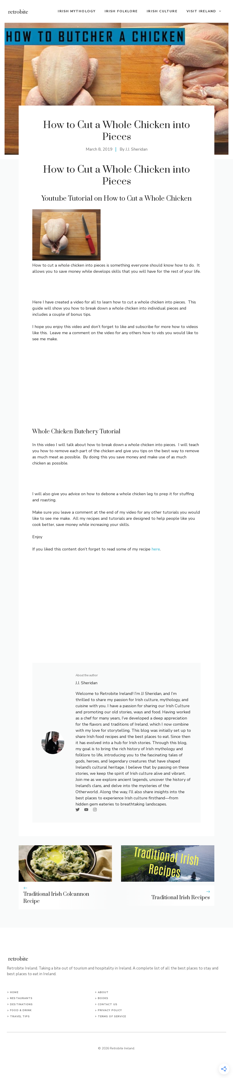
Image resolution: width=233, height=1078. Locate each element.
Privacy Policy (110, 1010)
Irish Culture (162, 11)
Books (103, 998)
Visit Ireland (206, 11)
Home (14, 992)
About (103, 992)
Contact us (107, 1004)
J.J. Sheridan (136, 149)
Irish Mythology (77, 11)
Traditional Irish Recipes (180, 897)
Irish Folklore (121, 11)
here (156, 549)
